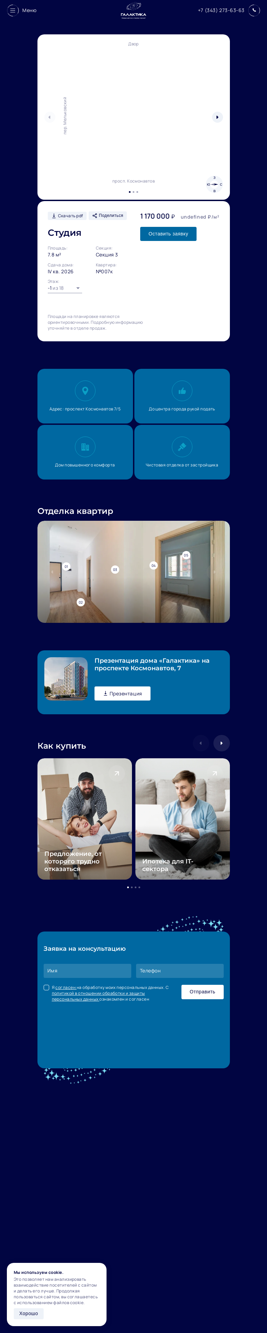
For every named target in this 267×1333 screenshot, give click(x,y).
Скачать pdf (67, 216)
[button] (217, 117)
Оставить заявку (168, 233)
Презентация (122, 693)
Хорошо (28, 1313)
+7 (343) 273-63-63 (221, 10)
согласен (65, 987)
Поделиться (107, 216)
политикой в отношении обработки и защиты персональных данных (98, 996)
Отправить (202, 991)
